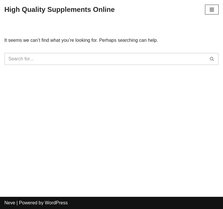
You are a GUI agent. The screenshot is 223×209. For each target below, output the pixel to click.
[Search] (105, 59)
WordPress (56, 202)
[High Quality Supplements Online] (59, 9)
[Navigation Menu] (212, 10)
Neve (9, 202)
